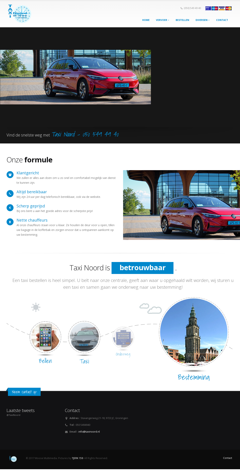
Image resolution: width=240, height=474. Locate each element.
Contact (222, 20)
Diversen (203, 20)
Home (146, 20)
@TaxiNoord (13, 414)
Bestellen (182, 20)
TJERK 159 (77, 458)
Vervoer (162, 20)
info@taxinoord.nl (89, 431)
